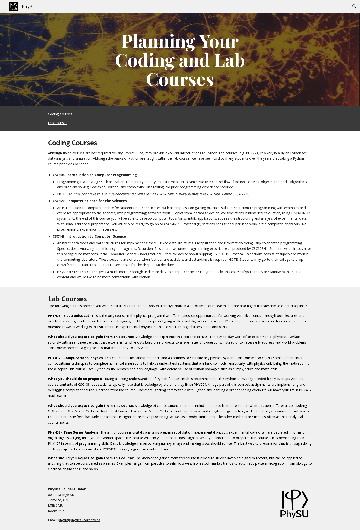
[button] (354, 6)
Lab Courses (57, 122)
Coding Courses (60, 114)
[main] (180, 59)
